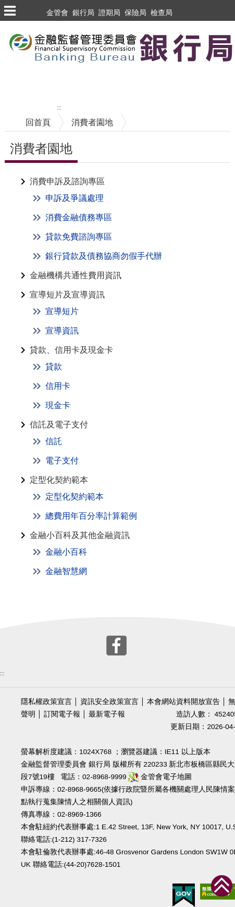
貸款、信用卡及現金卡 (71, 349)
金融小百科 (66, 551)
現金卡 (57, 405)
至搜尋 (12, 83)
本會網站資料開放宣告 (183, 702)
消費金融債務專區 (78, 217)
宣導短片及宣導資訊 (67, 294)
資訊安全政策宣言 (109, 702)
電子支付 (62, 460)
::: (59, 108)
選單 (9, 10)
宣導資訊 (62, 330)
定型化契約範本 (59, 479)
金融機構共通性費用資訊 (75, 275)
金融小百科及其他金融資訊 (80, 535)
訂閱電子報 (62, 714)
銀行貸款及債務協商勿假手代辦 (103, 256)
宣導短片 (62, 311)
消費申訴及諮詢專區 (67, 181)
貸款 (53, 366)
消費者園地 (92, 122)
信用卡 (57, 385)
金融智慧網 (66, 571)
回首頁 (38, 122)
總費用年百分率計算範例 (91, 515)
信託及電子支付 (59, 424)
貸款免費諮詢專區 (78, 236)
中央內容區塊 (30, 106)
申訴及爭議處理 (74, 198)
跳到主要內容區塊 (33, 25)
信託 (53, 441)
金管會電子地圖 (160, 777)
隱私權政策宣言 (46, 702)
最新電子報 (107, 714)
